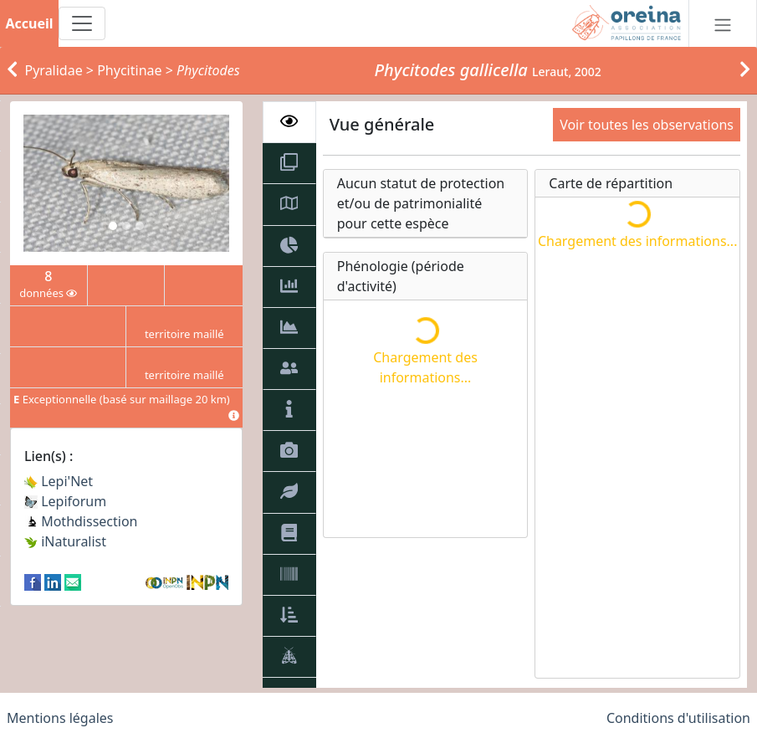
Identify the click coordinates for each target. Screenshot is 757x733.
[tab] (289, 122)
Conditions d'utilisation (678, 718)
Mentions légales (60, 718)
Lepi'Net (58, 481)
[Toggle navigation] (82, 23)
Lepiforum (65, 501)
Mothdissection (81, 521)
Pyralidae (54, 70)
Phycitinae (129, 70)
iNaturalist (65, 541)
